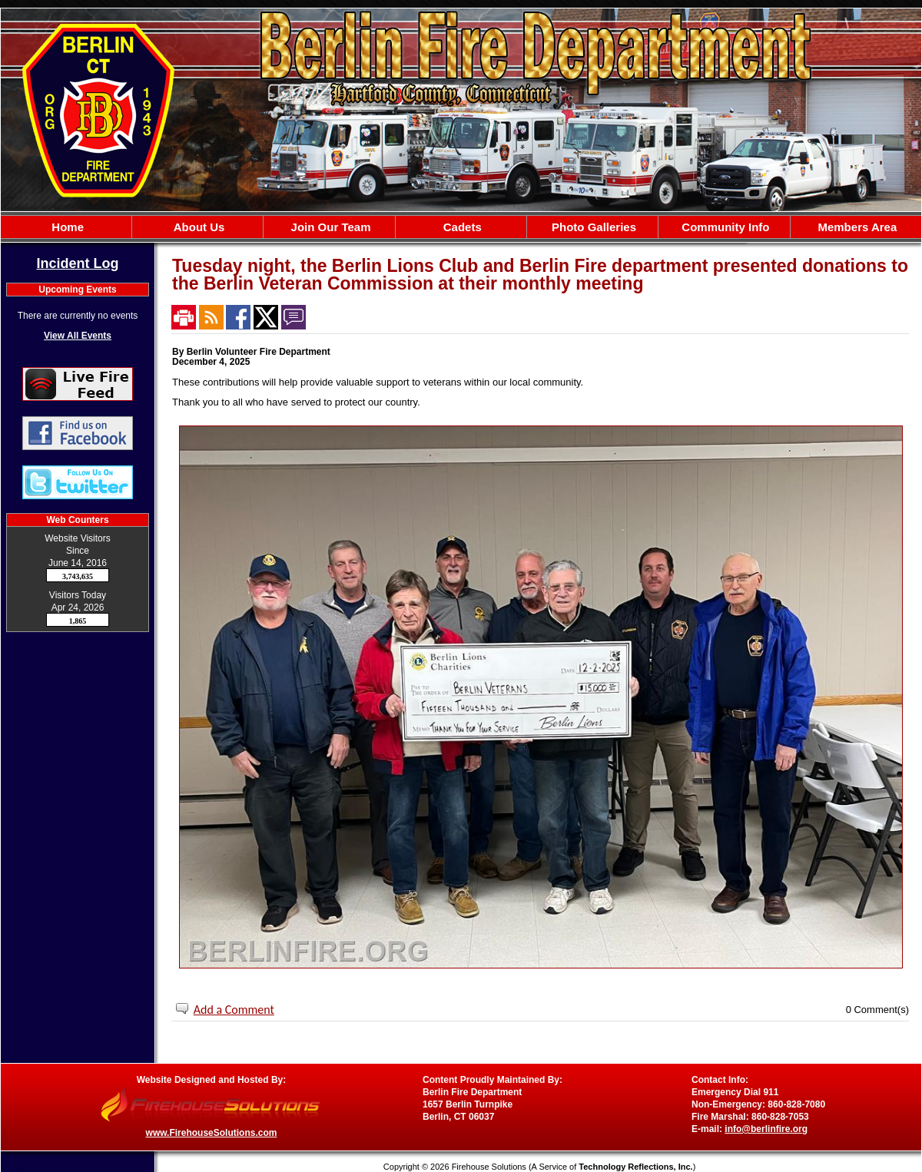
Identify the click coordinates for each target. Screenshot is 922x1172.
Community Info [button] (723, 226)
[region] (461, 227)
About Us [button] (197, 226)
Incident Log (78, 263)
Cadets (461, 226)
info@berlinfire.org (766, 1129)
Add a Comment (234, 1009)
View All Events (77, 335)
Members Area (855, 226)
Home (66, 226)
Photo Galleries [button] (592, 226)
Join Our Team (328, 226)
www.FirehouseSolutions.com (211, 1132)
